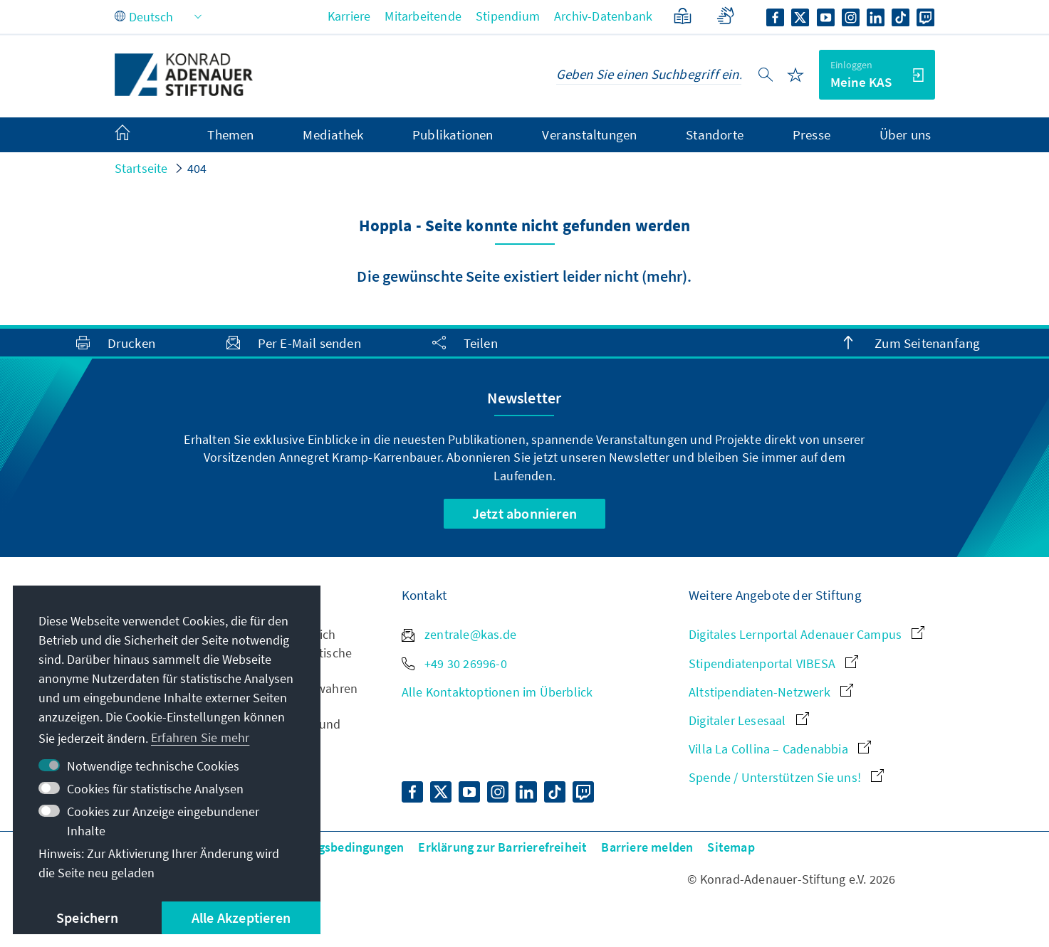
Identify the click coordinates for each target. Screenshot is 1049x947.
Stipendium (508, 16)
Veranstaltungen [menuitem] (589, 134)
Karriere (349, 16)
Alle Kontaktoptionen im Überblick (497, 692)
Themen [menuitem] (230, 134)
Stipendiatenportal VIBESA (773, 663)
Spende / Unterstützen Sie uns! (786, 777)
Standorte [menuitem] (714, 134)
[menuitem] (137, 135)
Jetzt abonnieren (524, 513)
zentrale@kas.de (459, 634)
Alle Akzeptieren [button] (241, 917)
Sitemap (730, 847)
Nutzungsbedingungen (341, 847)
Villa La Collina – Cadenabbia (780, 749)
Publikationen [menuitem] (453, 134)
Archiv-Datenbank (603, 16)
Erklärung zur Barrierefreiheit (502, 847)
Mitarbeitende (423, 16)
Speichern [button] (87, 917)
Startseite (141, 168)
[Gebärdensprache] (725, 16)
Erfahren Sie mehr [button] (200, 737)
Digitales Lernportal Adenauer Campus (806, 634)
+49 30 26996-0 (454, 663)
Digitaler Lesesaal (749, 720)
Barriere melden (647, 847)
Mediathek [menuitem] (333, 134)
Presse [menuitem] (811, 134)
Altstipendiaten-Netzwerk (771, 692)
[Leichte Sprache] (682, 16)
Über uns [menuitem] (905, 134)
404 (197, 168)
